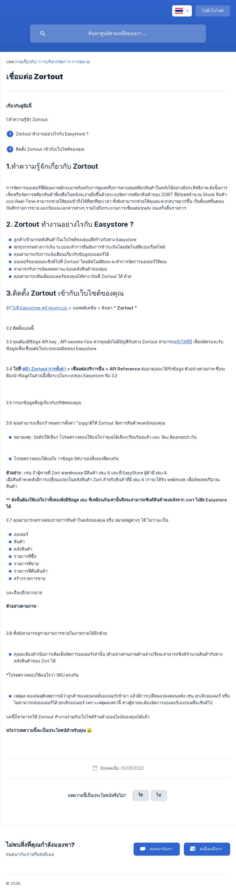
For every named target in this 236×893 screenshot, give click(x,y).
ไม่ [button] (159, 795)
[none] (182, 10)
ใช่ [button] (140, 795)
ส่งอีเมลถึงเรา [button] (211, 848)
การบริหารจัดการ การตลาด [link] (64, 61)
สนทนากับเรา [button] (160, 848)
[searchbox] (118, 33)
